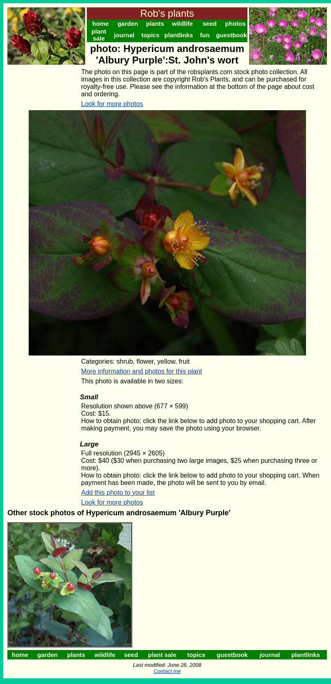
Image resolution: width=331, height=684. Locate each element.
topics (150, 35)
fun (204, 35)
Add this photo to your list (118, 492)
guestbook (231, 35)
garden (128, 23)
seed (210, 23)
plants (155, 23)
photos (235, 23)
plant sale (98, 35)
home (100, 23)
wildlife (182, 23)
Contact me (167, 671)
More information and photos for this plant (141, 371)
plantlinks (178, 35)
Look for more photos (112, 103)
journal (124, 35)
